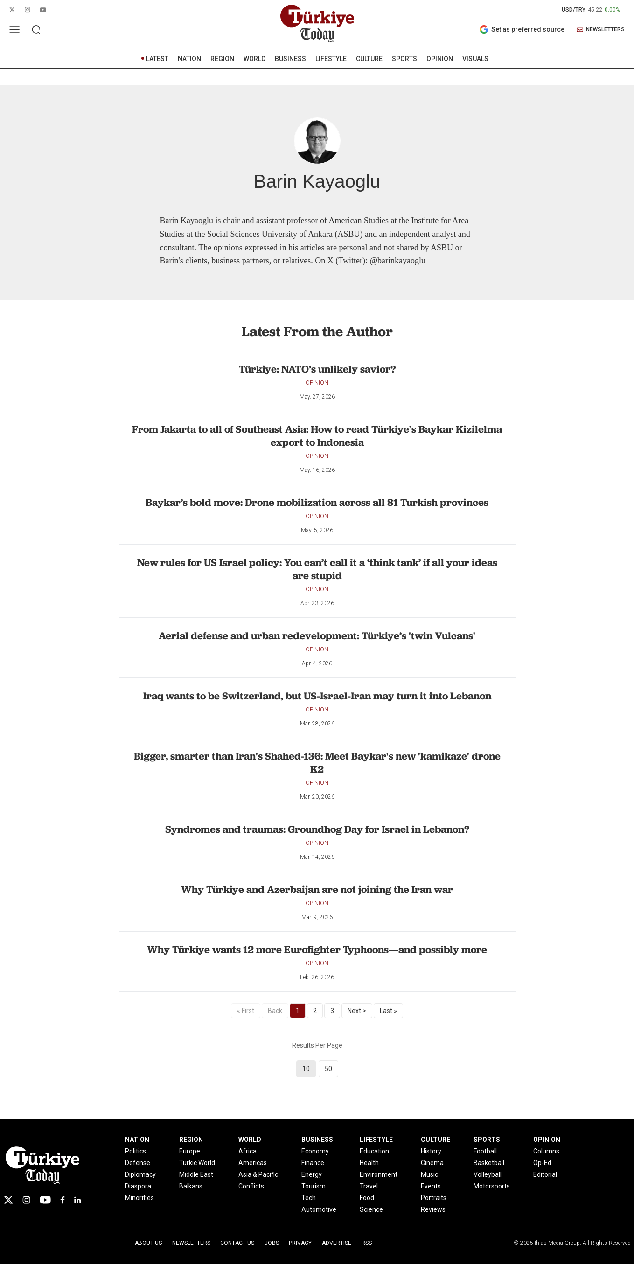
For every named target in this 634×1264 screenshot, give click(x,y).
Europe (189, 1151)
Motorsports (492, 1186)
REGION (222, 58)
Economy (315, 1151)
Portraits (433, 1197)
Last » (388, 1011)
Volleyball (488, 1174)
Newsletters (191, 1243)
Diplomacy (140, 1174)
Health (369, 1162)
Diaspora (138, 1186)
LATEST (157, 58)
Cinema (432, 1162)
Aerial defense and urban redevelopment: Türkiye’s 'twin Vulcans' (317, 635)
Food (367, 1197)
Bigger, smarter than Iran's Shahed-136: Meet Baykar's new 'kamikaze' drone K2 (317, 762)
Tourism (313, 1186)
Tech (308, 1197)
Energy (311, 1174)
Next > (357, 1011)
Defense (137, 1162)
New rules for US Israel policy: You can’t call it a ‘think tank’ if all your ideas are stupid (317, 569)
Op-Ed (542, 1162)
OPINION (439, 58)
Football (485, 1151)
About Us (148, 1243)
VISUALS (475, 58)
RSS (367, 1243)
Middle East (196, 1174)
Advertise (336, 1243)
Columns (546, 1151)
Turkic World (197, 1162)
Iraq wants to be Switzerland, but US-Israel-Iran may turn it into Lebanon (317, 696)
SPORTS (404, 58)
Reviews (433, 1209)
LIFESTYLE (331, 58)
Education (374, 1151)
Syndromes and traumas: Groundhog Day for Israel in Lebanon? (317, 829)
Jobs (272, 1243)
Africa (247, 1151)
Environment (378, 1174)
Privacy (300, 1243)
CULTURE (369, 58)
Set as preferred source (521, 29)
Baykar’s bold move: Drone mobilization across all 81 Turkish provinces (317, 502)
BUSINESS (290, 58)
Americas (252, 1162)
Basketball (489, 1162)
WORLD (254, 58)
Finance (312, 1162)
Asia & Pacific (258, 1174)
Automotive (318, 1209)
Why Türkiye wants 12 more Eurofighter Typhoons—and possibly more (317, 949)
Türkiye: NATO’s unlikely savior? (317, 369)
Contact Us (237, 1243)
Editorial (545, 1174)
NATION (189, 58)
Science (371, 1209)
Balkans (190, 1186)
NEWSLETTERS (601, 29)
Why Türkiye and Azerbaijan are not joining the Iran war (317, 889)
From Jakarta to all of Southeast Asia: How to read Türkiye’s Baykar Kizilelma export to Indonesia (317, 436)
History (431, 1151)
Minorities (139, 1197)
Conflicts (251, 1186)
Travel (369, 1186)
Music (429, 1174)
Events (431, 1186)
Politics (135, 1151)
